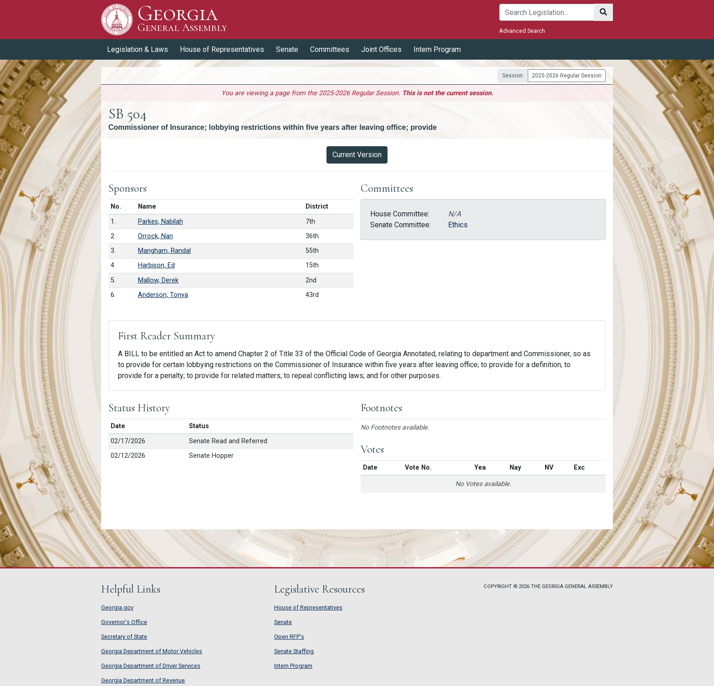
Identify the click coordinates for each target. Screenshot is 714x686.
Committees (329, 49)
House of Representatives (222, 49)
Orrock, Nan (155, 236)
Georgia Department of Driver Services (150, 665)
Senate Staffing (294, 651)
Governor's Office (124, 622)
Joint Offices (381, 49)
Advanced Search (522, 30)
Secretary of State (124, 636)
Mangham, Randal (164, 251)
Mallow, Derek (158, 280)
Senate (287, 49)
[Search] (546, 12)
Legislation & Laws (137, 49)
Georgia (182, 19)
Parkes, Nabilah (160, 221)
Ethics (458, 224)
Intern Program (437, 49)
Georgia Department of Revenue (143, 680)
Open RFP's (289, 636)
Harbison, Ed (156, 265)
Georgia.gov (117, 607)
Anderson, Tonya (163, 295)
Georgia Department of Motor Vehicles (151, 651)
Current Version (357, 154)
